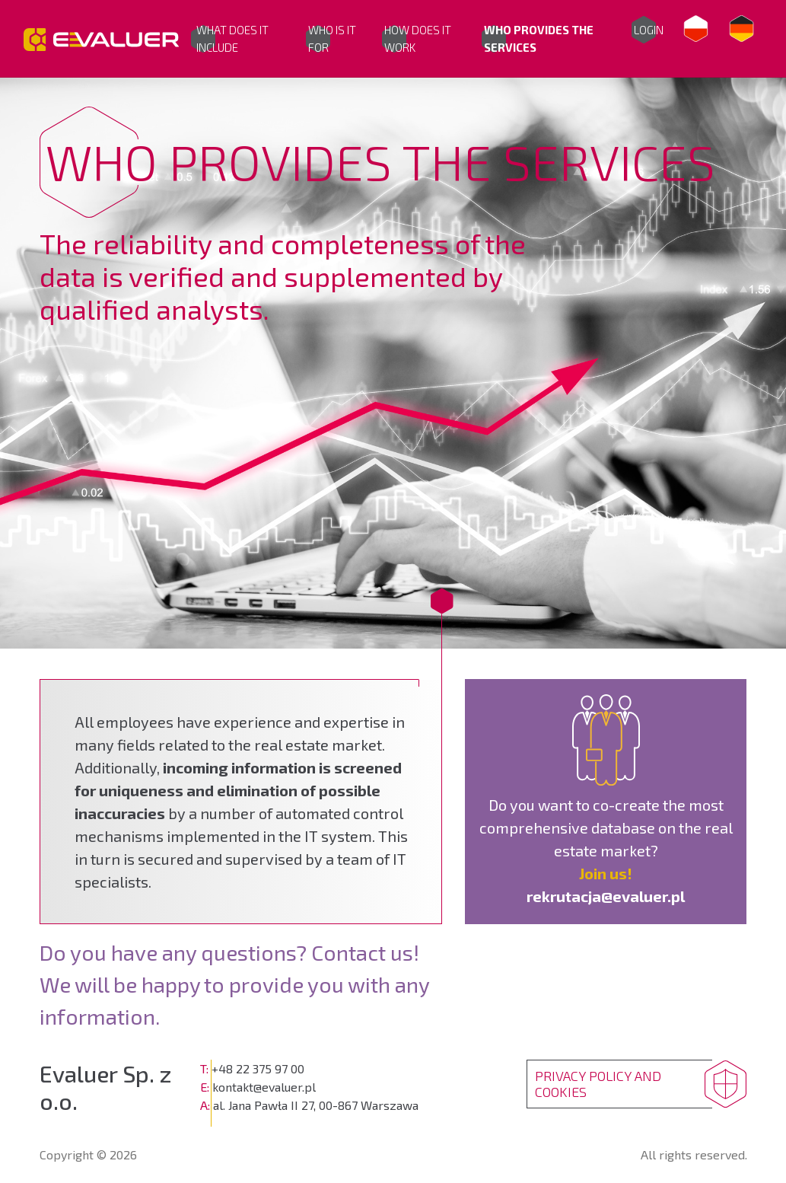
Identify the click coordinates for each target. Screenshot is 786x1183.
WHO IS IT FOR (332, 38)
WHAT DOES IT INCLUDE (232, 38)
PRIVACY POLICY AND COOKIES (598, 1083)
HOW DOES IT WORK (417, 38)
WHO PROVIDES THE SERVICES (538, 38)
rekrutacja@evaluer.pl (606, 896)
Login (648, 30)
